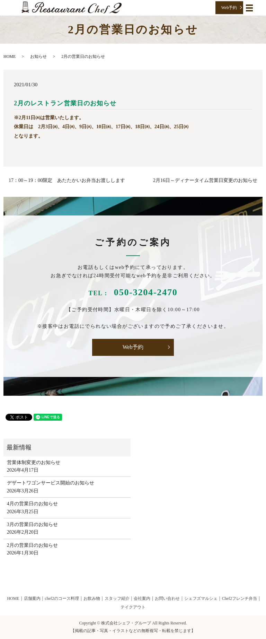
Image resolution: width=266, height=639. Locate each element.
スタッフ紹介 (117, 598)
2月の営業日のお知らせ (32, 545)
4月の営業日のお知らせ (32, 503)
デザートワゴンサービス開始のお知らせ (50, 482)
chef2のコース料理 (62, 598)
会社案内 (142, 598)
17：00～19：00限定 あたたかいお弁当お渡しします (67, 180)
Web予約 (229, 7)
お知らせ (38, 56)
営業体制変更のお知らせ (33, 462)
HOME (9, 56)
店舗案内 (32, 598)
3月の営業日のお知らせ (32, 524)
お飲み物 (91, 598)
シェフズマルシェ (201, 598)
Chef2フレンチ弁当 (239, 598)
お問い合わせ (167, 598)
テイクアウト (133, 607)
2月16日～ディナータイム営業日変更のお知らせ (205, 180)
